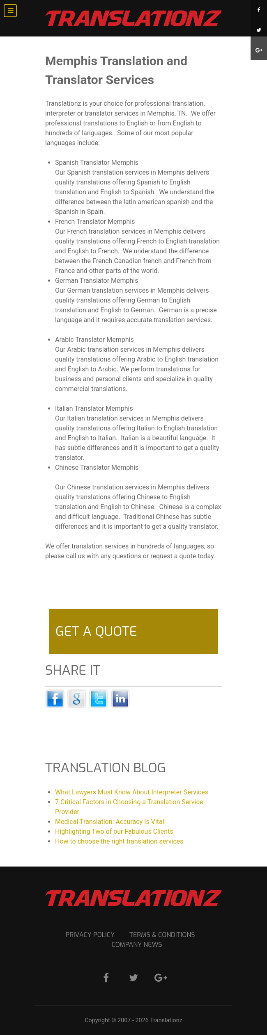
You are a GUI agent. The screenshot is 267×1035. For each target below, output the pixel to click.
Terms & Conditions (162, 934)
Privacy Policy (90, 934)
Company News (137, 944)
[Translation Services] (133, 18)
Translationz (166, 1020)
